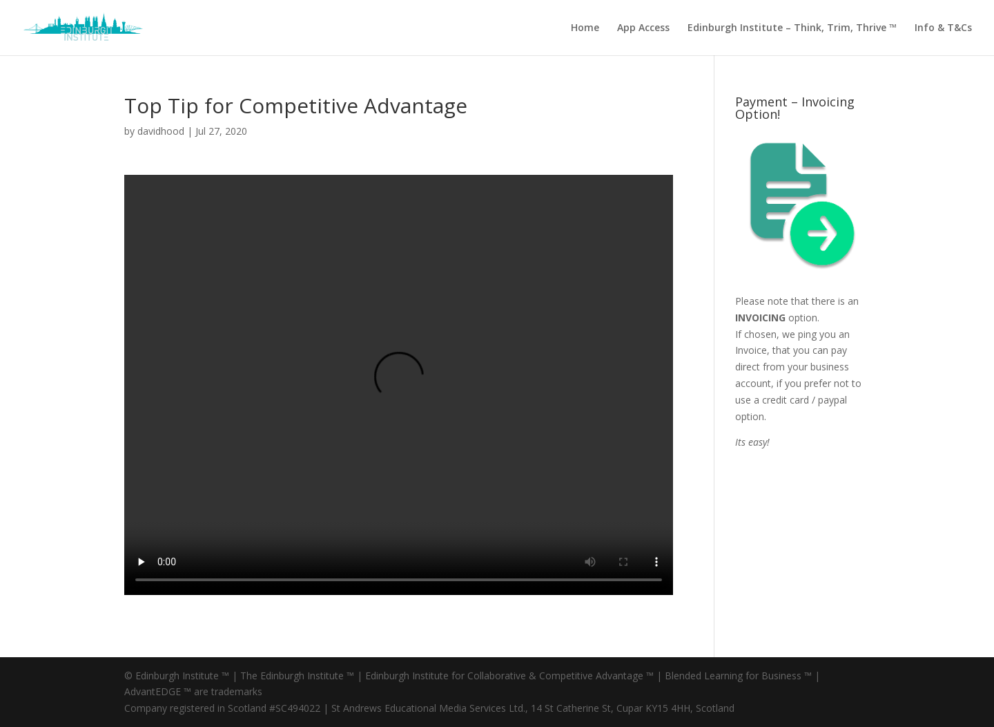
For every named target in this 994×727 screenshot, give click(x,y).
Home (585, 28)
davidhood (160, 131)
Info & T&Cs (943, 28)
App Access (643, 28)
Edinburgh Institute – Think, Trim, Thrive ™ (792, 28)
